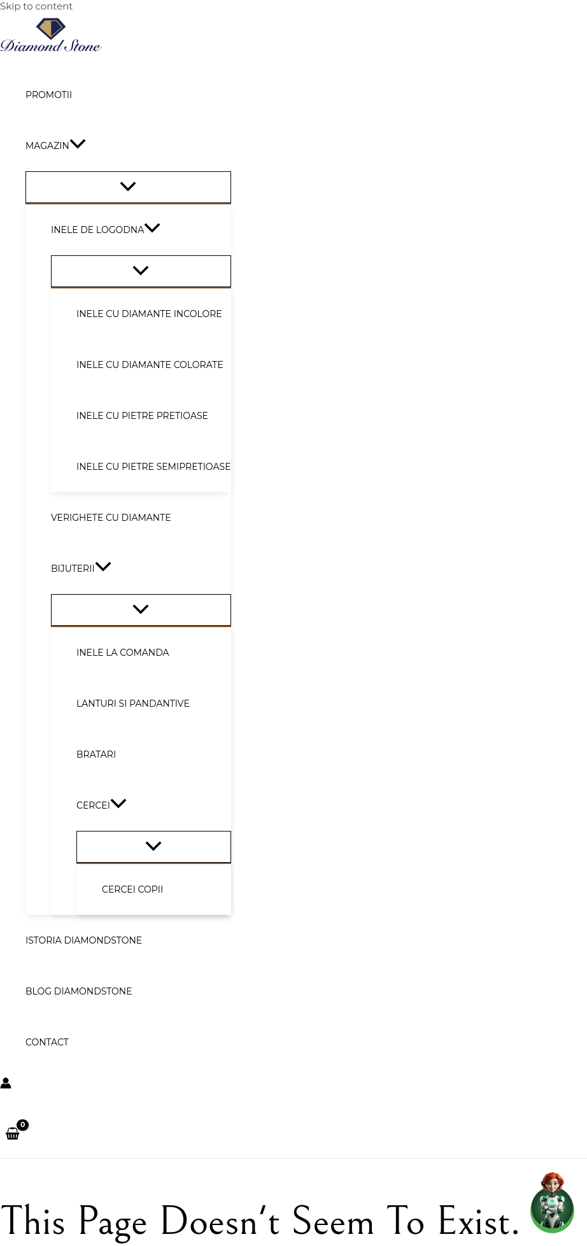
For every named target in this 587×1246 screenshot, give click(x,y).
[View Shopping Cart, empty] (12, 1134)
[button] (77, 145)
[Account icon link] (5, 1084)
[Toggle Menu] (128, 187)
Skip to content (36, 6)
